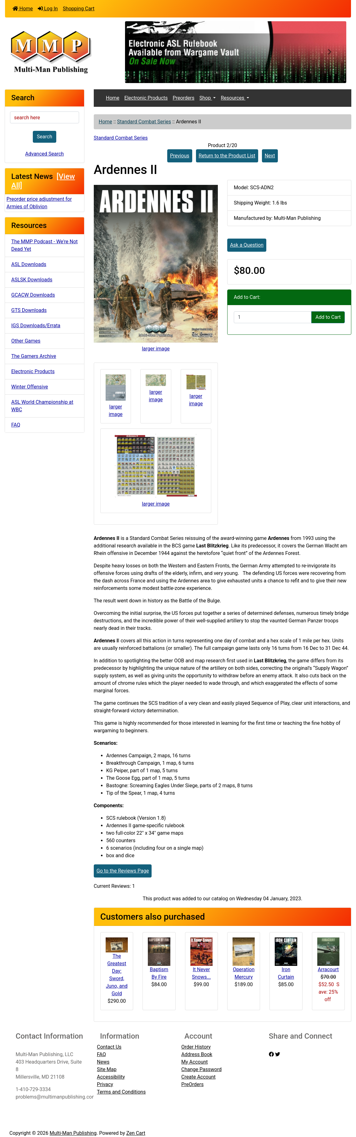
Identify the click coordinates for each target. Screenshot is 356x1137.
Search (44, 137)
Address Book (196, 1054)
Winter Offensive (29, 387)
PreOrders (192, 1084)
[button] (141, 52)
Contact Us (109, 1047)
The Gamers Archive (33, 356)
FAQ (15, 425)
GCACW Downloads (33, 295)
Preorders (183, 98)
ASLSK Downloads (32, 280)
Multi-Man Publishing (73, 1133)
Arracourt (328, 969)
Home (23, 9)
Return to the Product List (227, 156)
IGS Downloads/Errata (35, 326)
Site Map (107, 1069)
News (103, 1062)
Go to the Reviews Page (123, 871)
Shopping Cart (78, 9)
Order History (196, 1047)
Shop (205, 98)
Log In (48, 9)
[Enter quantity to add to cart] (273, 317)
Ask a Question (246, 245)
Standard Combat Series (144, 122)
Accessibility (111, 1077)
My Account (194, 1062)
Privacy (105, 1084)
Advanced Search (44, 154)
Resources (233, 98)
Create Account (198, 1077)
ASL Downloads (28, 264)
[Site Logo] (63, 51)
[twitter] (277, 1054)
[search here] (44, 117)
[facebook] (271, 1054)
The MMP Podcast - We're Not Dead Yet (44, 245)
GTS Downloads (29, 310)
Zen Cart (135, 1133)
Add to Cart (328, 317)
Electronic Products (33, 371)
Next (270, 156)
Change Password (201, 1069)
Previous (179, 156)
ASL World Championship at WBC (42, 406)
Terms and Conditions (121, 1092)
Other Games (25, 341)
